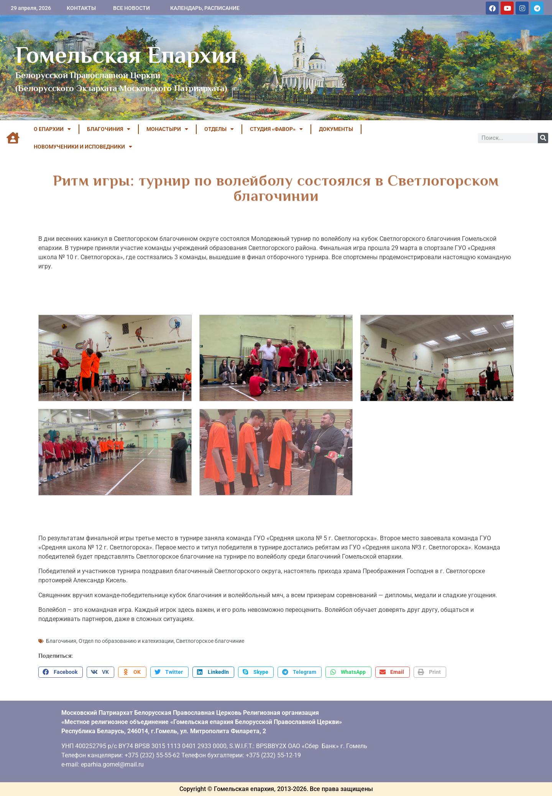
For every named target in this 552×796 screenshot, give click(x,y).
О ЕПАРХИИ (52, 129)
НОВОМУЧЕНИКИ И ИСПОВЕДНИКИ (83, 146)
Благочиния (61, 641)
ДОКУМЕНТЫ (336, 129)
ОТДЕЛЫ (219, 129)
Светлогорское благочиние (210, 641)
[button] (60, 672)
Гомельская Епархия (126, 54)
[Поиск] (543, 138)
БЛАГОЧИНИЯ (108, 129)
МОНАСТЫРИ (167, 129)
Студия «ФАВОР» (276, 129)
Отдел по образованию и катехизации (126, 641)
